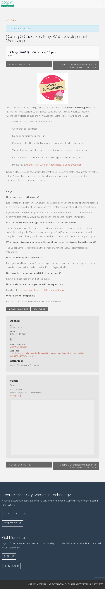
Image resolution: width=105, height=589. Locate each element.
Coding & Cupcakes (18, 347)
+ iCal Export (40, 309)
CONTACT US (12, 523)
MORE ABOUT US (15, 513)
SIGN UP (9, 556)
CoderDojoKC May (20, 64)
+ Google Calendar (17, 309)
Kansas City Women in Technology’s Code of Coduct (54, 164)
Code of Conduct (37, 583)
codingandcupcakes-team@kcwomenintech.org (42, 289)
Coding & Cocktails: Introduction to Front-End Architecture (78, 66)
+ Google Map (15, 395)
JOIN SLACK (11, 566)
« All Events (12, 20)
